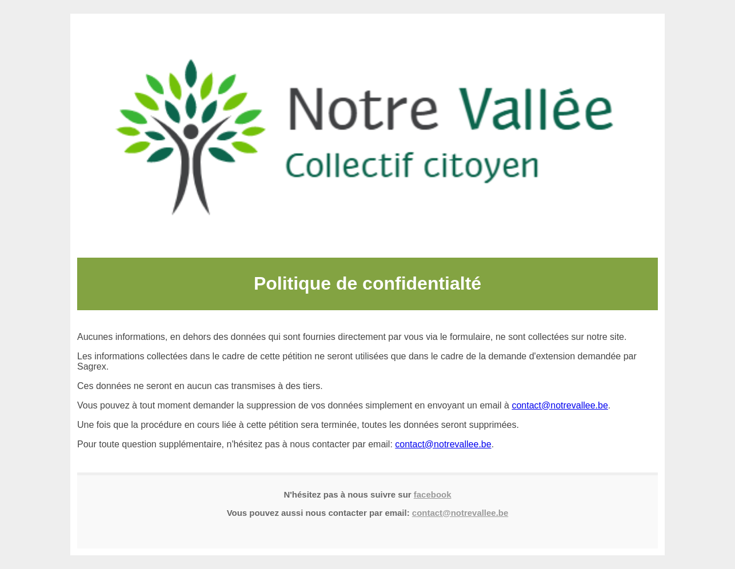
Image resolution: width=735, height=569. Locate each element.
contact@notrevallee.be (560, 405)
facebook (433, 494)
